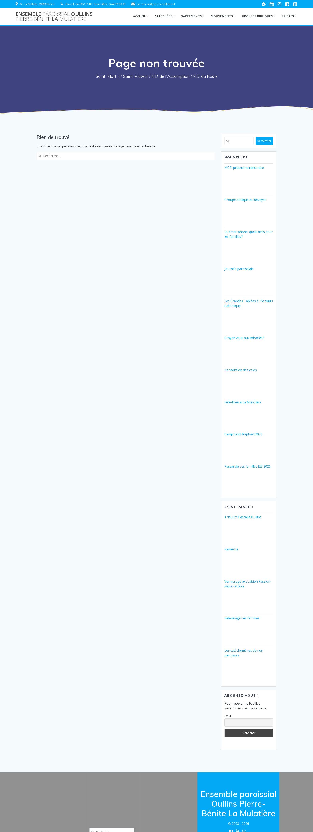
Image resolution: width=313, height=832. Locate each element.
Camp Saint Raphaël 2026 (243, 434)
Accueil (139, 16)
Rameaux (231, 549)
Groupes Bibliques (257, 16)
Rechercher (264, 141)
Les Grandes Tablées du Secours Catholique (248, 303)
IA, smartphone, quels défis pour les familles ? (248, 234)
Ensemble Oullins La (54, 16)
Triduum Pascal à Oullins (242, 517)
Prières (288, 16)
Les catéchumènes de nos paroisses (243, 652)
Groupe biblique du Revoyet (245, 200)
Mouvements (222, 16)
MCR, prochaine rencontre (244, 167)
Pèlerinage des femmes (241, 618)
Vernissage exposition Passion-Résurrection (247, 583)
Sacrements (191, 16)
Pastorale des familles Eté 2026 (247, 466)
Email (227, 716)
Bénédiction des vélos (240, 370)
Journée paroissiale (239, 269)
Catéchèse (163, 16)
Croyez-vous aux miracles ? (244, 338)
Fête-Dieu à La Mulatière (242, 402)
